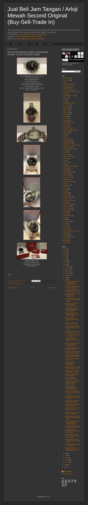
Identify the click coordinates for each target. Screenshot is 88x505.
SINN (64, 217)
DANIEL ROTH (67, 128)
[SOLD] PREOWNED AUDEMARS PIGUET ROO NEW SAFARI (72, 431)
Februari (67, 460)
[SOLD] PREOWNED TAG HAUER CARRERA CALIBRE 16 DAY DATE (71, 305)
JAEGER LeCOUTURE (69, 166)
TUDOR (65, 225)
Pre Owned (24, 44)
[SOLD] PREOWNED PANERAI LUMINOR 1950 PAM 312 (72, 290)
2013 (65, 464)
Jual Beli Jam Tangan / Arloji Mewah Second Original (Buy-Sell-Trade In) (42, 15)
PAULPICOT (66, 198)
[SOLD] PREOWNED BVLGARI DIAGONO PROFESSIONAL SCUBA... (72, 300)
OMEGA (13, 283)
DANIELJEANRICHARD (69, 130)
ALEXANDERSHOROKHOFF (70, 91)
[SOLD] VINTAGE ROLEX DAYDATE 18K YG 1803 (71, 323)
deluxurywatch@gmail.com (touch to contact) (28, 39)
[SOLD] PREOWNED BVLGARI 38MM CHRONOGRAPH (72, 352)
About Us (41, 44)
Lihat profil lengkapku (67, 474)
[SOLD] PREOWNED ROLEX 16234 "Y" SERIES (72, 413)
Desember (67, 266)
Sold (22, 283)
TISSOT (65, 223)
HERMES (65, 158)
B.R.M (64, 99)
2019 (65, 253)
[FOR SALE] (66, 78)
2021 (65, 249)
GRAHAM (65, 151)
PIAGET (65, 202)
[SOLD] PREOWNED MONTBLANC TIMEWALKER (70, 364)
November (67, 268)
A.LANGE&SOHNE (68, 84)
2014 (65, 264)
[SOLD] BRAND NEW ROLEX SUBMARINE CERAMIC (72, 371)
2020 (65, 251)
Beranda (33, 287)
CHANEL (65, 118)
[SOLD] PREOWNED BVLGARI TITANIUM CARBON (72, 287)
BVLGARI (65, 114)
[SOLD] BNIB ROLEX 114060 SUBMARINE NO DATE (72, 332)
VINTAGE (65, 235)
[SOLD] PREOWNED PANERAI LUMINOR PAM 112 (72, 349)
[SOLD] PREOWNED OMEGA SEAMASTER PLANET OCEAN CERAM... (72, 345)
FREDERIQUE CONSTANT (70, 145)
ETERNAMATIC (67, 139)
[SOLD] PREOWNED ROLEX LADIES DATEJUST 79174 (72, 427)
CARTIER (65, 116)
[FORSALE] (66, 80)
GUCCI (65, 152)
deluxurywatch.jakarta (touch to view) (29, 37)
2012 (65, 467)
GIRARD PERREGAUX (69, 149)
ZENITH (65, 240)
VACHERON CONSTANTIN (70, 231)
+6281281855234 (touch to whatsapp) (33, 34)
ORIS (64, 191)
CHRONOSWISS (67, 122)
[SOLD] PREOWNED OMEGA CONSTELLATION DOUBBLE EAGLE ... (72, 283)
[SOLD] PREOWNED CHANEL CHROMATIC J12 (72, 335)
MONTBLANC (66, 185)
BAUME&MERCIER (68, 103)
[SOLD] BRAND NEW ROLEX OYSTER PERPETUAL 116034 (72, 409)
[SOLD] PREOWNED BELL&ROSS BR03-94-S (72, 378)
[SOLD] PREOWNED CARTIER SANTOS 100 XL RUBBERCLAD (72, 295)
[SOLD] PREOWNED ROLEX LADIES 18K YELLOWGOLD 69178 (73, 418)
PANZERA (65, 194)
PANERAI (65, 193)
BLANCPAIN (66, 107)
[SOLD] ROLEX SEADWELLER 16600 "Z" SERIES (72, 405)
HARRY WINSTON (68, 156)
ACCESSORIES (67, 86)
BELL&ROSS (66, 105)
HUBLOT (65, 162)
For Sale (33, 44)
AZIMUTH (65, 97)
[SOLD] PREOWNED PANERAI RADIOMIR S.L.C (72, 445)
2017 (65, 258)
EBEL (64, 137)
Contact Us (49, 44)
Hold (64, 160)
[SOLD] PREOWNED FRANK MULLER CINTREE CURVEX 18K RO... (72, 383)
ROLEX (65, 212)
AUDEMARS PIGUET (68, 95)
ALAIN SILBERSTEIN (68, 89)
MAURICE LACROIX (68, 181)
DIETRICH (66, 133)
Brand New (15, 44)
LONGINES (66, 173)
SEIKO (65, 214)
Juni (66, 279)
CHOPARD (66, 120)
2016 (65, 260)
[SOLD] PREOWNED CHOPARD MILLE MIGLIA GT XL (72, 319)
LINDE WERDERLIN (68, 172)
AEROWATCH (66, 88)
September (67, 273)
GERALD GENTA (67, 147)
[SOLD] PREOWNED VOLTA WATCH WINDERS (72, 375)
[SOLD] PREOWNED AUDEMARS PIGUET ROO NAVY (72, 340)
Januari (67, 462)
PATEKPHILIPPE (67, 196)
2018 (65, 256)
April (66, 455)
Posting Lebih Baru (12, 287)
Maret (66, 457)
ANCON (65, 93)
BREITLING (66, 112)
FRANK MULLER (67, 143)
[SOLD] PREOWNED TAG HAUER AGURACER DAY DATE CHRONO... (72, 310)
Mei (66, 453)
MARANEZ (66, 179)
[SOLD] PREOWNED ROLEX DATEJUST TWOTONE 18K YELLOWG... (72, 392)
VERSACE (66, 233)
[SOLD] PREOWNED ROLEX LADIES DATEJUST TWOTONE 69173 (72, 423)
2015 (65, 262)
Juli (66, 277)
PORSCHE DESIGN (68, 204)
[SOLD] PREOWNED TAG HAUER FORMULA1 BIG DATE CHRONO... (72, 314)
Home (7, 44)
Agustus (67, 275)
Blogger (49, 496)
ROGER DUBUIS (67, 210)
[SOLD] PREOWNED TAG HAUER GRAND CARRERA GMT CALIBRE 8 (72, 436)
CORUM (65, 126)
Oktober (67, 271)
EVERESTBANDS (67, 141)
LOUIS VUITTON (67, 177)
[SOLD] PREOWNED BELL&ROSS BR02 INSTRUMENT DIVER (71, 388)
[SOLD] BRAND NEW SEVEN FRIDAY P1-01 (72, 359)
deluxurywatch (68, 471)
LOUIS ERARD (67, 175)
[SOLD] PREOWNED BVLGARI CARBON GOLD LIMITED (72, 368)
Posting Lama (52, 287)
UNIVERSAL (66, 229)
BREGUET (66, 110)
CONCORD (66, 124)
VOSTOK (65, 238)
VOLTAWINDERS (67, 236)
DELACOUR (66, 131)
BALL (64, 101)
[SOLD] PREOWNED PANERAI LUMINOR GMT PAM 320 (72, 356)
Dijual (64, 135)
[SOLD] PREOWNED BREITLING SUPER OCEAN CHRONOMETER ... (72, 449)
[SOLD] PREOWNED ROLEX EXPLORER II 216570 (72, 401)
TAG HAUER (66, 221)
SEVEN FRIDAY (67, 215)
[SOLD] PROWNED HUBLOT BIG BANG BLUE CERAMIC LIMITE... (72, 441)
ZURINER (65, 242)
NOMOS (65, 187)
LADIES (65, 170)
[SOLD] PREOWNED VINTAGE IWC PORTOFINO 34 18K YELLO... (72, 328)
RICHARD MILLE (67, 208)
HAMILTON (66, 154)
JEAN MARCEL (67, 168)
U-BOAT (65, 227)
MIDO (64, 183)
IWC (64, 164)
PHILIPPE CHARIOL (68, 200)
